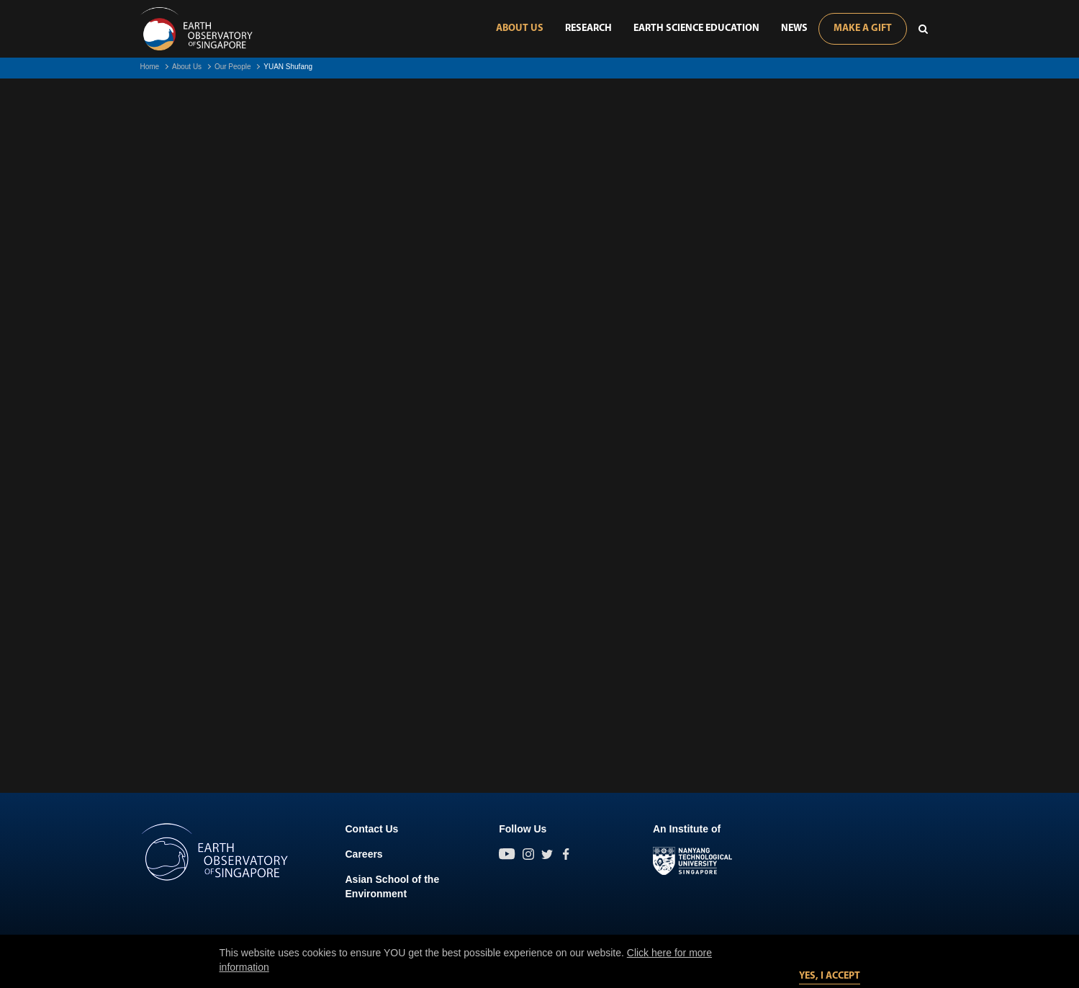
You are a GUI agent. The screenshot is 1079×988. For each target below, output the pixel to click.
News (794, 28)
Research (588, 28)
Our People (233, 67)
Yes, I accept (829, 976)
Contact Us (372, 829)
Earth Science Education (696, 28)
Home (150, 67)
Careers (364, 854)
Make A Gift (863, 28)
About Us (519, 28)
